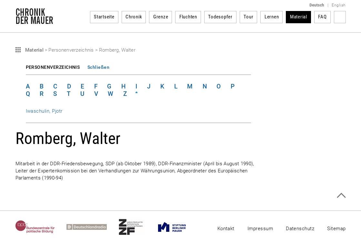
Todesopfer (220, 17)
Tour (248, 17)
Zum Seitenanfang (341, 195)
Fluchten (188, 17)
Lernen (272, 17)
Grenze (160, 17)
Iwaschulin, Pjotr (44, 111)
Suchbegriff (340, 17)
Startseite (104, 17)
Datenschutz (300, 228)
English (339, 5)
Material (298, 17)
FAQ (322, 17)
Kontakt (226, 228)
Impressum (260, 228)
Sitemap (336, 228)
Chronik (133, 17)
